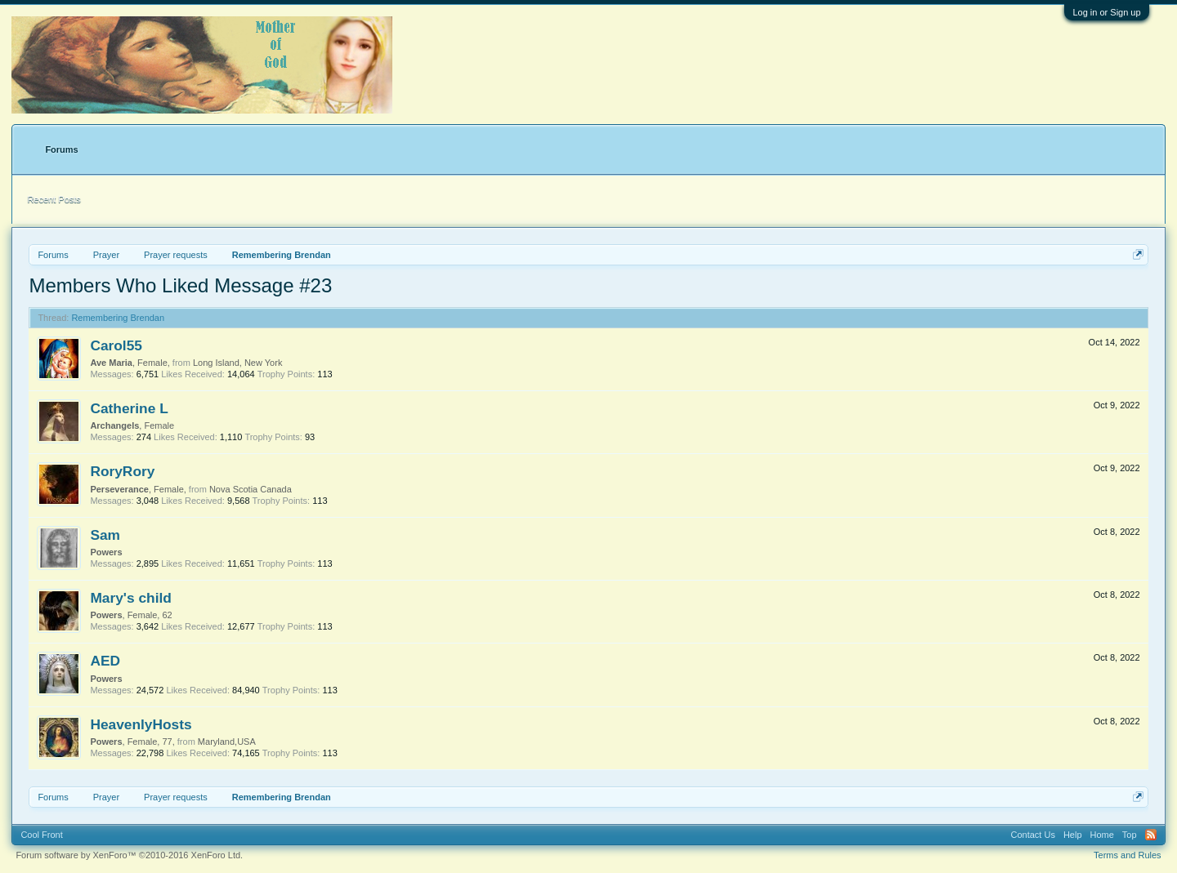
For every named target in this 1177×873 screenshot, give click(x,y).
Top (1129, 835)
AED (105, 661)
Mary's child (130, 598)
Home (1102, 835)
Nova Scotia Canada (250, 489)
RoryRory (122, 471)
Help (1072, 835)
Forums (61, 149)
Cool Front (41, 835)
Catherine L (129, 408)
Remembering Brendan (117, 318)
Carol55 (116, 345)
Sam (105, 535)
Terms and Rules (1127, 855)
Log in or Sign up (1106, 12)
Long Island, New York (237, 362)
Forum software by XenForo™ (129, 855)
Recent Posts (53, 199)
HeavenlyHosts (140, 724)
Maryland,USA (227, 741)
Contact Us (1032, 835)
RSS (1151, 834)
